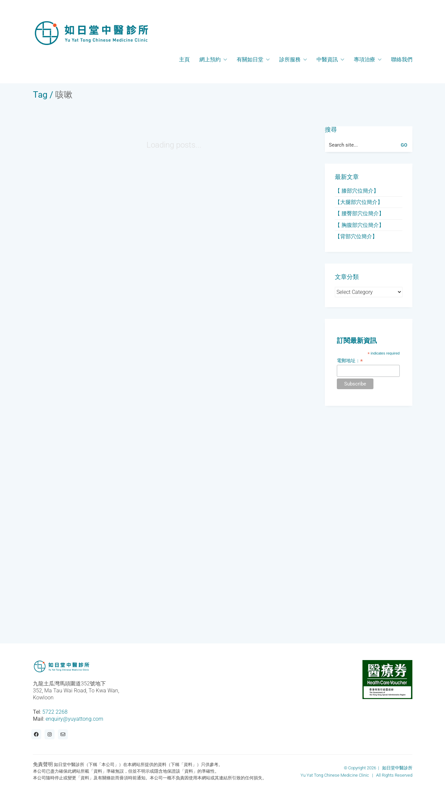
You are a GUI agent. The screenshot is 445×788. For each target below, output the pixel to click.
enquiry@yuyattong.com (74, 719)
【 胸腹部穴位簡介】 (359, 225)
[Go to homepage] (91, 33)
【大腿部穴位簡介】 (359, 202)
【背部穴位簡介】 (356, 236)
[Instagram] (50, 734)
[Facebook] (36, 734)
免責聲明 (43, 764)
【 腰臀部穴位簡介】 (359, 213)
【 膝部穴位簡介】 (357, 191)
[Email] (63, 734)
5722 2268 (55, 712)
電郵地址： (350, 361)
